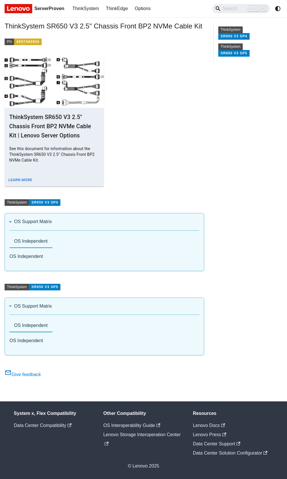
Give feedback (23, 374)
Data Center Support (216, 443)
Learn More (20, 180)
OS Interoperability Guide (131, 425)
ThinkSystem (85, 8)
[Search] (241, 8)
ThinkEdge (117, 8)
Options (143, 8)
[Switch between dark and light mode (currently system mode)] (277, 8)
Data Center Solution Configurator (230, 453)
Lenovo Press (209, 434)
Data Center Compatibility (43, 425)
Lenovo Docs (209, 425)
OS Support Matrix (33, 221)
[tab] (30, 241)
